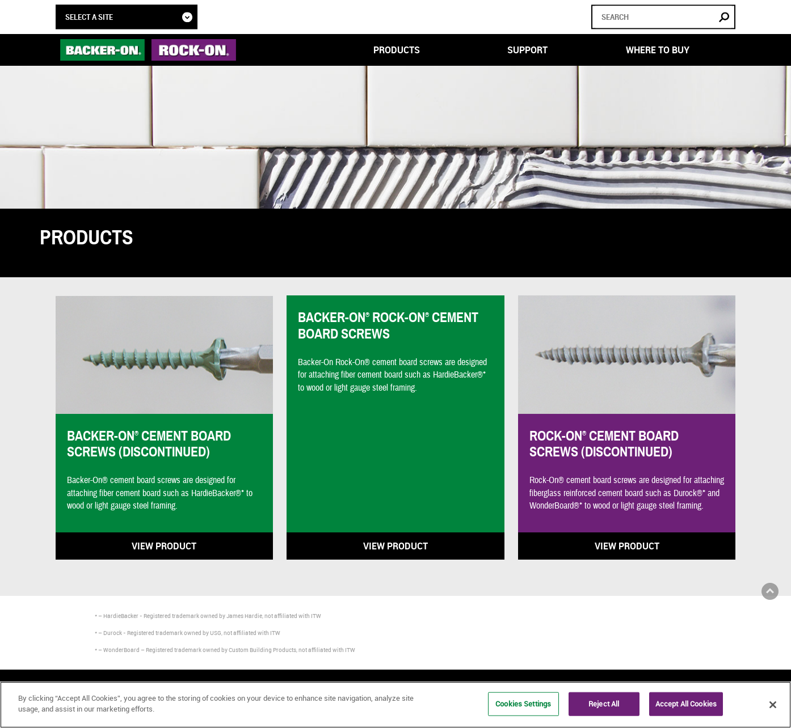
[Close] (772, 704)
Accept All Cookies (686, 704)
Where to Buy (657, 50)
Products (396, 50)
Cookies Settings (523, 704)
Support (527, 50)
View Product (164, 546)
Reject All (603, 704)
